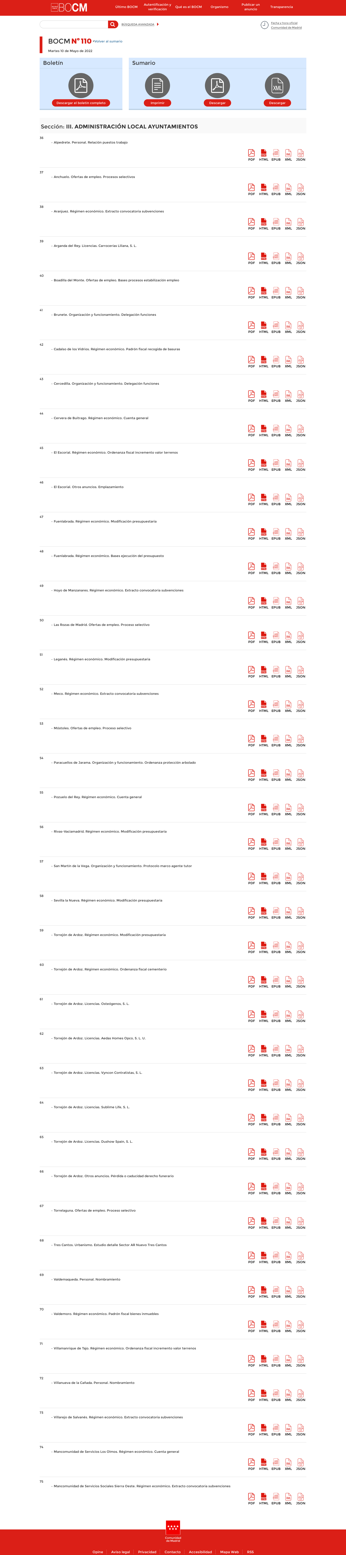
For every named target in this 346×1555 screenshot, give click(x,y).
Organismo (219, 7)
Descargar (217, 103)
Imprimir (158, 103)
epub (276, 159)
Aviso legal (120, 1552)
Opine (98, 1552)
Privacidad (147, 1552)
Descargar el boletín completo (81, 103)
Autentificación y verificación (157, 7)
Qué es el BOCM (188, 7)
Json (300, 159)
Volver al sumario (108, 41)
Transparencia (281, 7)
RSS (250, 1552)
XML (288, 159)
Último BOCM (126, 7)
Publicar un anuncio (251, 7)
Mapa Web (229, 1552)
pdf (251, 159)
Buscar (113, 27)
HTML (264, 159)
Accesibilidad (200, 1552)
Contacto (173, 1552)
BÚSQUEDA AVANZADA (137, 24)
